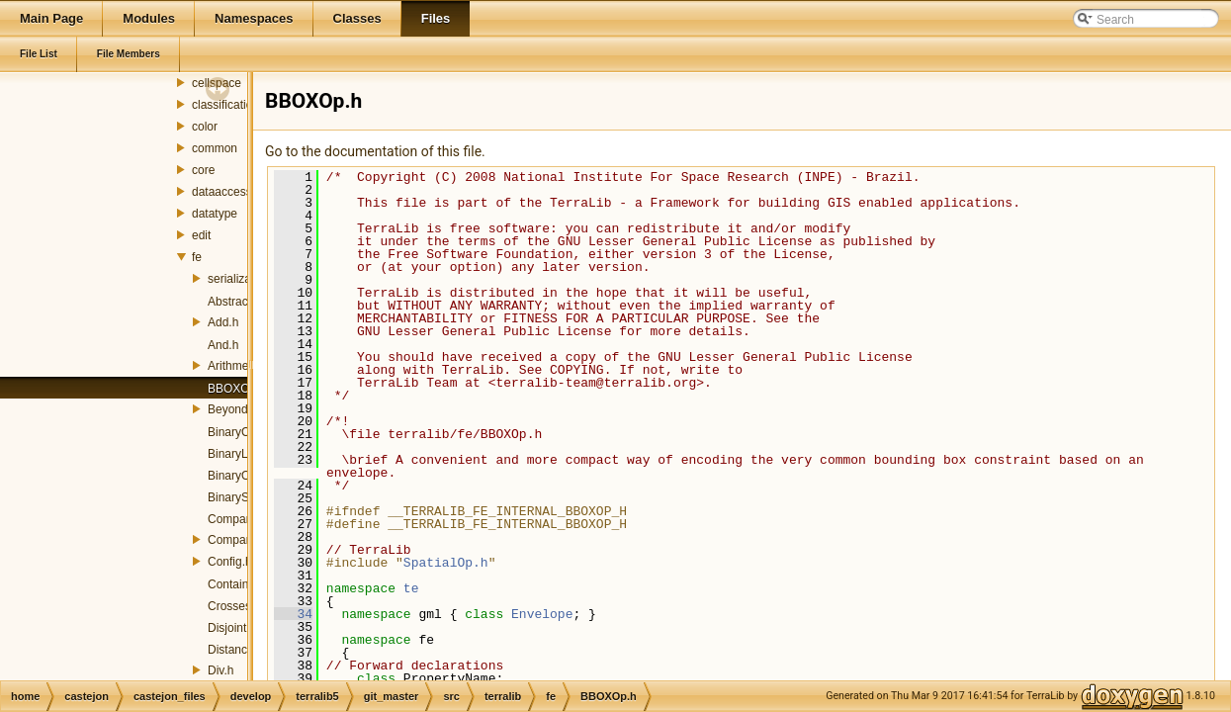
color (205, 127)
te (411, 588)
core (203, 170)
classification (225, 105)
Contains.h (236, 584)
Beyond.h (233, 409)
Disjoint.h (232, 628)
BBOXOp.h (237, 389)
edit (201, 235)
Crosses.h (234, 606)
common (214, 148)
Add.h (223, 322)
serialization (239, 279)
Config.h (230, 562)
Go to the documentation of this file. (375, 151)
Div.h (220, 670)
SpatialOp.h (445, 563)
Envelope (541, 614)
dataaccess (222, 192)
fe (197, 257)
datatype (214, 214)
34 (293, 614)
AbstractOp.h (242, 302)
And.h (223, 345)
